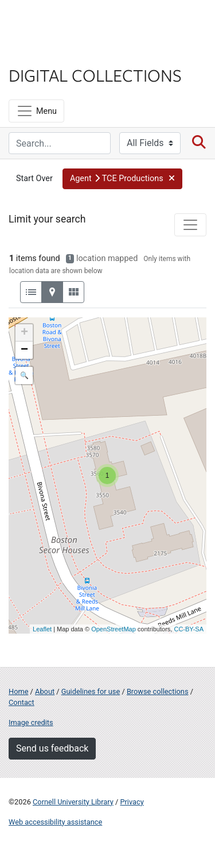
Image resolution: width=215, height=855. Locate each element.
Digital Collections (95, 75)
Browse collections (158, 691)
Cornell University (66, 22)
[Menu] (36, 110)
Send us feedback (52, 748)
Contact (21, 702)
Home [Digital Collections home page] (18, 691)
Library (43, 53)
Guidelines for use (90, 691)
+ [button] (24, 333)
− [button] (24, 350)
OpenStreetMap (113, 629)
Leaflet (42, 629)
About (44, 691)
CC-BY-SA (189, 629)
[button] (122, 178)
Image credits (31, 722)
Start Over (34, 178)
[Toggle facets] (190, 224)
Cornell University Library (73, 802)
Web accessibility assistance (55, 822)
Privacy (131, 802)
